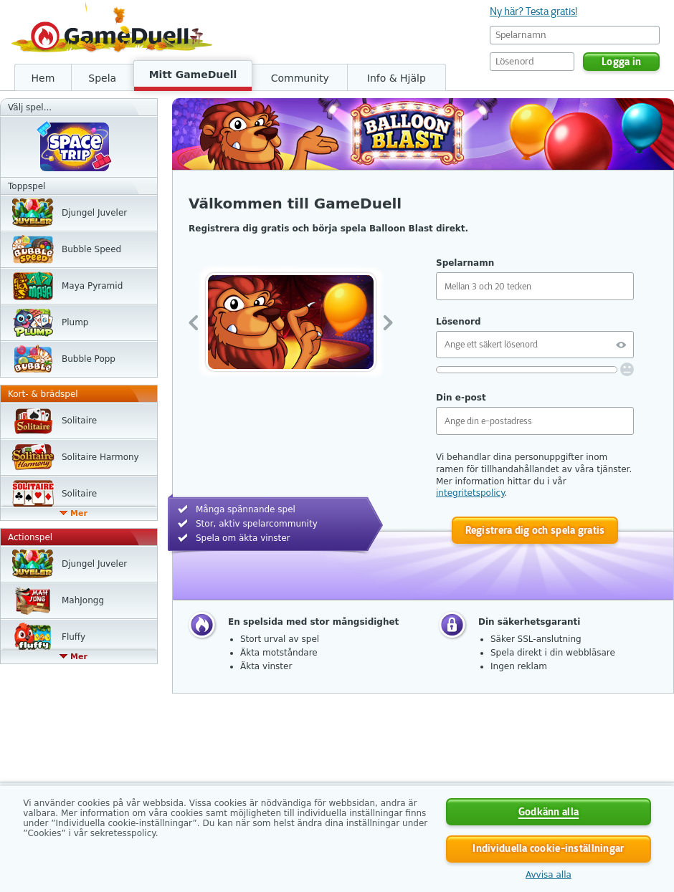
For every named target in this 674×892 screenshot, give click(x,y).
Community (300, 78)
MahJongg (83, 600)
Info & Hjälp (396, 78)
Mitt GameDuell (193, 74)
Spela (102, 78)
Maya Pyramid (92, 286)
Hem (43, 78)
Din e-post (461, 398)
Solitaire (79, 421)
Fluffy (73, 637)
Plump (75, 322)
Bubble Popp (88, 359)
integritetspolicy (470, 493)
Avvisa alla (548, 875)
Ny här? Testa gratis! (533, 11)
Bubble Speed (91, 249)
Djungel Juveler (94, 213)
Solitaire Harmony (100, 457)
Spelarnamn (465, 263)
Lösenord (458, 322)
